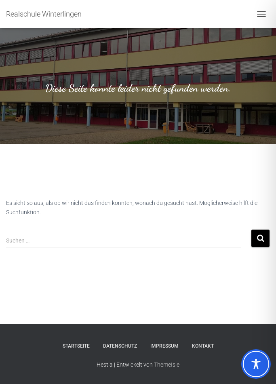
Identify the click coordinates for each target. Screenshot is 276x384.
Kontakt (203, 346)
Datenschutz (120, 346)
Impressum (164, 346)
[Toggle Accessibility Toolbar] (256, 364)
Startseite (76, 346)
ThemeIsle (166, 364)
